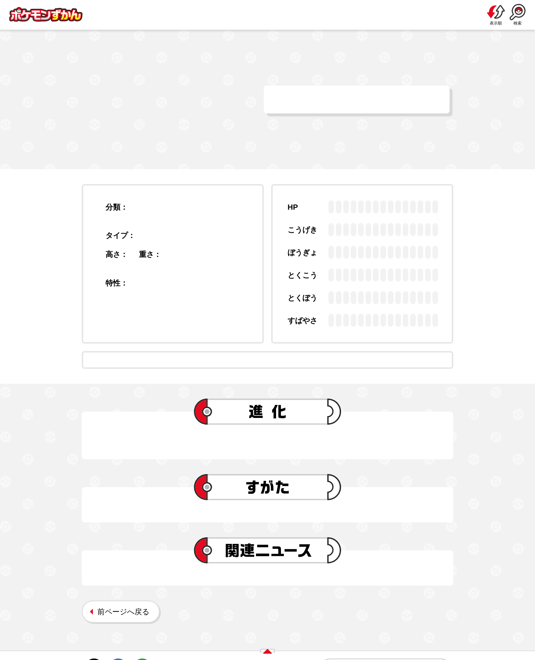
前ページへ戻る (123, 612)
